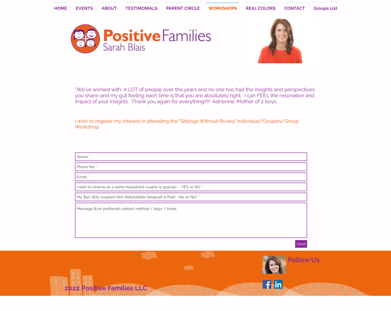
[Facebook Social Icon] (267, 284)
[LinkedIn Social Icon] (278, 284)
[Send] (301, 244)
